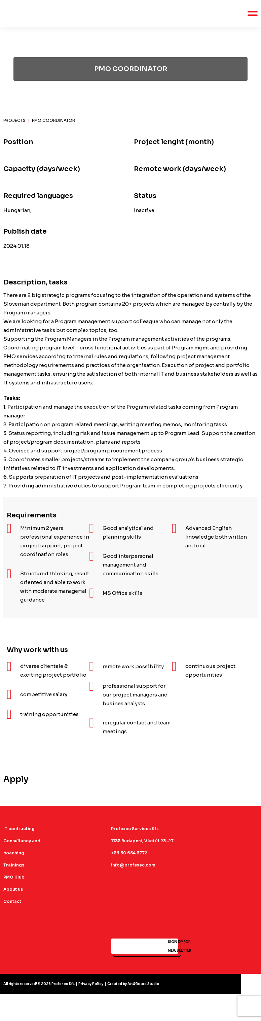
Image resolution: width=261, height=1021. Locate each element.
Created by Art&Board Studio (133, 984)
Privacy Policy (90, 984)
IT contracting (19, 828)
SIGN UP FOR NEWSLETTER (144, 946)
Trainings (13, 864)
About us (13, 889)
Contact (12, 901)
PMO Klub (14, 877)
